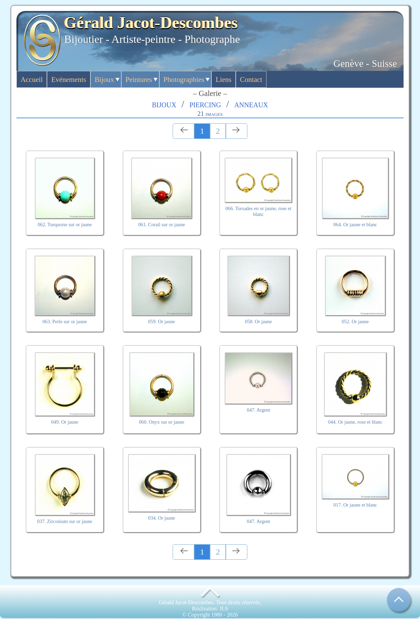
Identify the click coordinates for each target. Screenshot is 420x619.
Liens (224, 79)
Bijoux (104, 79)
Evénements (68, 79)
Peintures (138, 79)
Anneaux (251, 103)
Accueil (32, 79)
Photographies (183, 79)
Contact (251, 79)
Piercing (205, 103)
